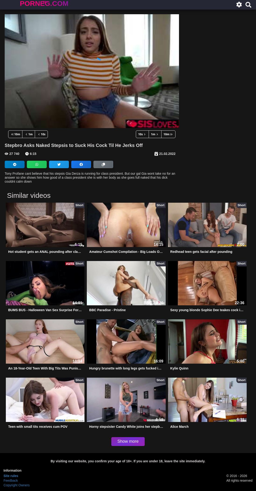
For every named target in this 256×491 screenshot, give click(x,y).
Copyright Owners (17, 485)
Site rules (11, 476)
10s (41, 134)
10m (15, 134)
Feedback (11, 480)
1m (29, 134)
